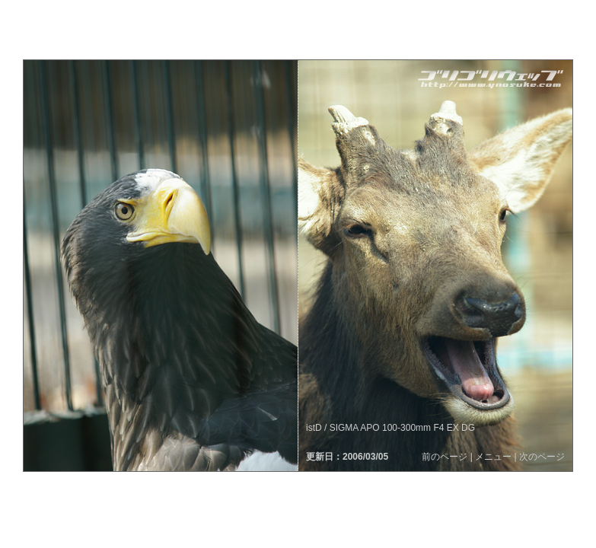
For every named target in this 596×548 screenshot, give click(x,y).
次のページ (542, 456)
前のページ (444, 456)
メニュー (493, 456)
